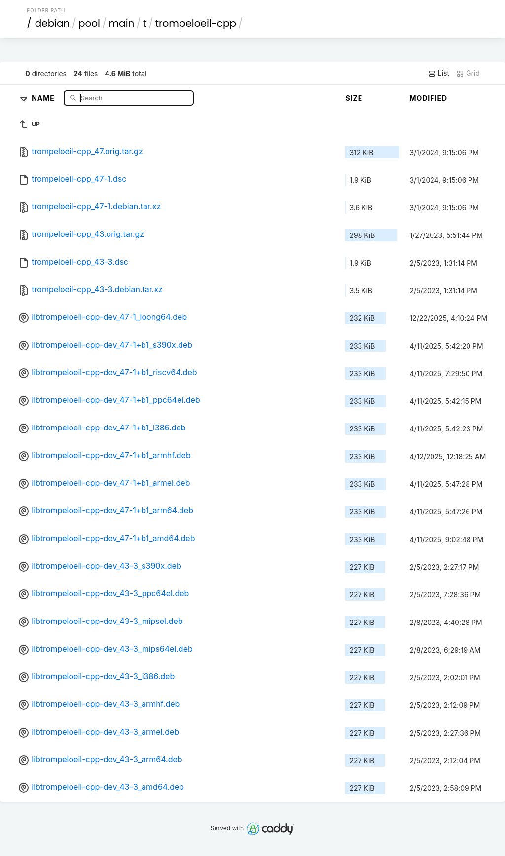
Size (353, 98)
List (438, 73)
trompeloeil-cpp (195, 23)
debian (52, 23)
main (122, 23)
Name (44, 97)
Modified (428, 98)
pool (89, 23)
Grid (468, 73)
